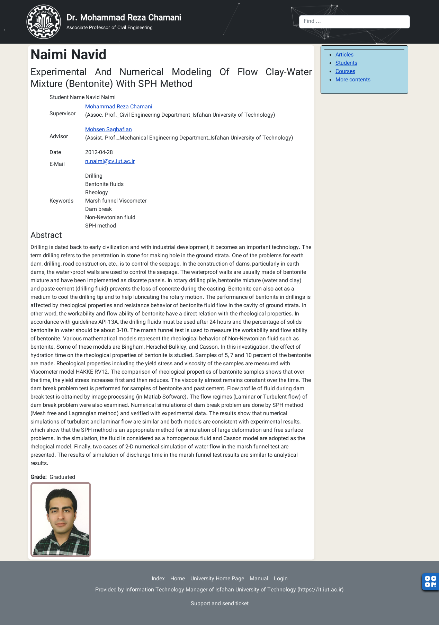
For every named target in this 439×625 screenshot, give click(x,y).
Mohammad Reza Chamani (118, 107)
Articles (344, 55)
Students (346, 63)
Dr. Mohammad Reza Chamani (123, 18)
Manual (259, 579)
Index (158, 579)
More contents (352, 80)
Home (177, 579)
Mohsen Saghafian (108, 130)
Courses (345, 72)
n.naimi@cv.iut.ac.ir (110, 162)
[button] (60, 520)
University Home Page (217, 579)
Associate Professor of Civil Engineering (109, 28)
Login (281, 579)
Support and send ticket (220, 604)
